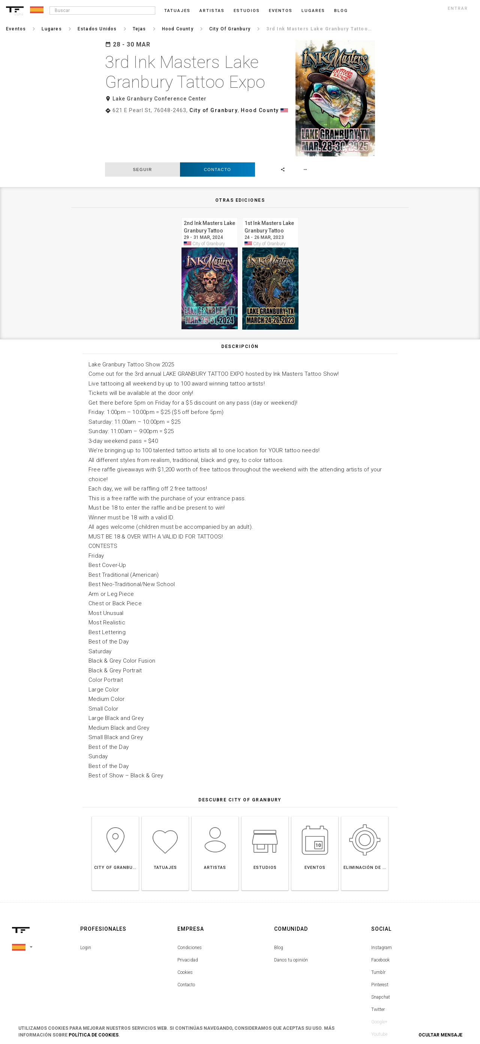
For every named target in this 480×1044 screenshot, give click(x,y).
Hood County (260, 110)
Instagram (381, 903)
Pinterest (379, 940)
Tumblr (378, 928)
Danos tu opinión (291, 915)
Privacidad (187, 915)
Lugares (313, 10)
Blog (278, 903)
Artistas (212, 10)
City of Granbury (213, 110)
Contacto (217, 125)
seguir (142, 125)
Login (85, 903)
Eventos (280, 10)
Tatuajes (177, 10)
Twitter (378, 965)
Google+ (379, 977)
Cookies (185, 928)
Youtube (379, 990)
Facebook (380, 915)
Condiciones (189, 903)
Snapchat (380, 953)
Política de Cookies (93, 1035)
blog (341, 10)
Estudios (247, 10)
